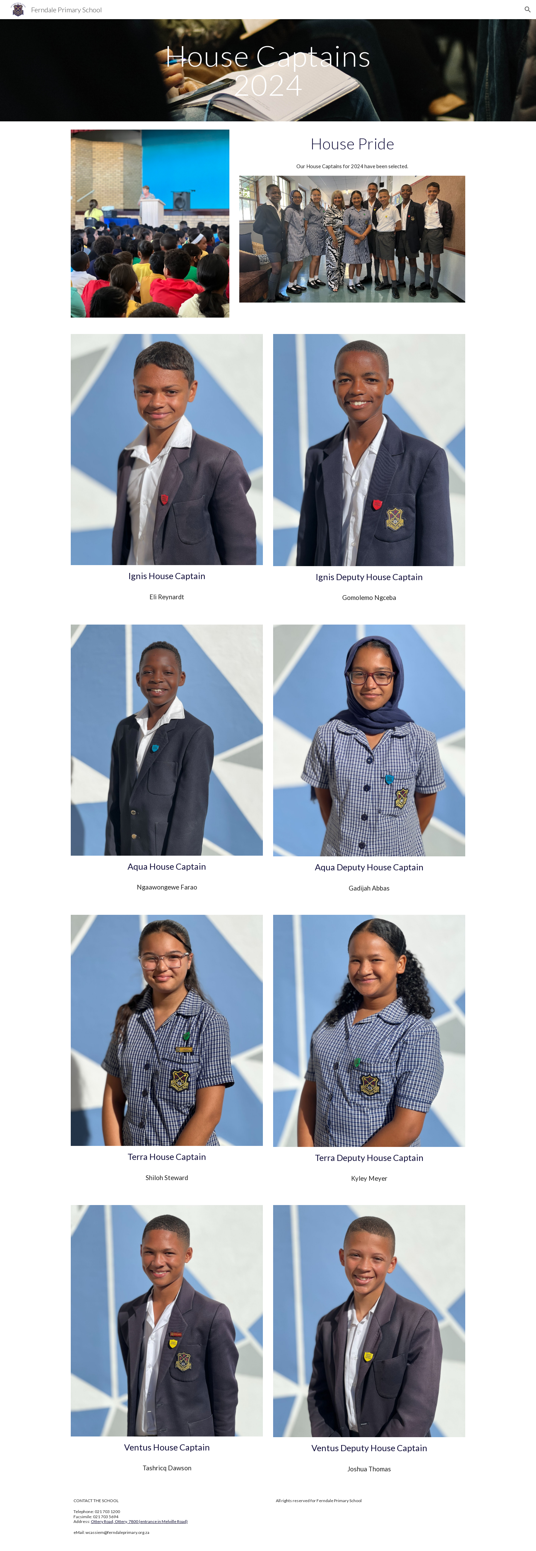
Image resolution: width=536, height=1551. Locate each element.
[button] (528, 9)
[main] (268, 70)
